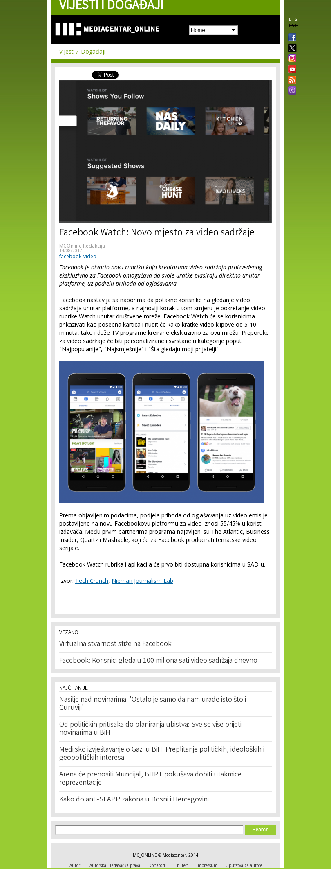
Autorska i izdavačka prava (114, 865)
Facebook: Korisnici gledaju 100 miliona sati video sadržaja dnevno (158, 661)
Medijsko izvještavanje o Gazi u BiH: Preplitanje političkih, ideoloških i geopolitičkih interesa (161, 754)
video (89, 256)
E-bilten (180, 865)
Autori (75, 865)
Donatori (156, 865)
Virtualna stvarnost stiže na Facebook (115, 644)
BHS (293, 19)
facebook (70, 256)
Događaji (93, 51)
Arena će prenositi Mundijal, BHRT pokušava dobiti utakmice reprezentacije (150, 779)
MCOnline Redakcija (82, 245)
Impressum (207, 865)
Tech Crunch (91, 581)
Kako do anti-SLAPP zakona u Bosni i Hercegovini (134, 800)
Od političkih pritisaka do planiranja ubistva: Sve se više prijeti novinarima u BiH (150, 729)
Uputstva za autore (244, 865)
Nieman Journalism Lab (142, 581)
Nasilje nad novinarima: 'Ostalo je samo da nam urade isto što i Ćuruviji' (152, 704)
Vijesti (67, 51)
